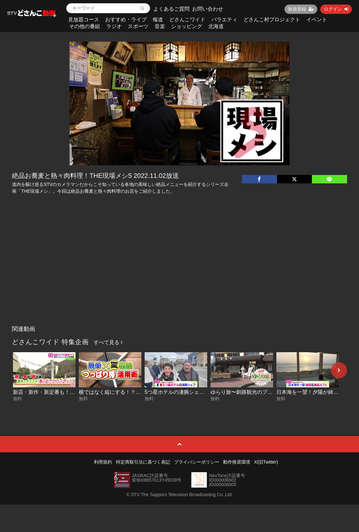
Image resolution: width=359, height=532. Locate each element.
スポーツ (138, 26)
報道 (158, 19)
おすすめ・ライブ (126, 19)
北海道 (216, 26)
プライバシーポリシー (196, 462)
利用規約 (103, 462)
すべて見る (108, 342)
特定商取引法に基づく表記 (143, 462)
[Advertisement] (179, 274)
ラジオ (114, 26)
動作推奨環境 (236, 462)
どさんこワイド (187, 19)
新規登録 (301, 9)
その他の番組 (84, 26)
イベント (316, 19)
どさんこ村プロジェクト (271, 19)
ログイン (336, 9)
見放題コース (83, 19)
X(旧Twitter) (266, 462)
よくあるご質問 (171, 9)
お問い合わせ (207, 9)
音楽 (160, 26)
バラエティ (224, 19)
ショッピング (186, 26)
